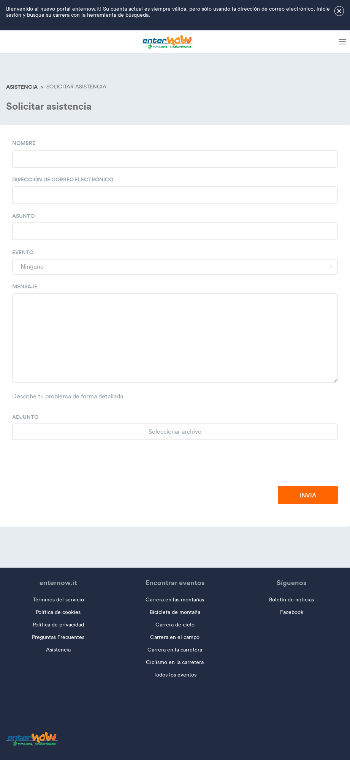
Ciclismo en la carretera (175, 662)
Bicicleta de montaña (175, 612)
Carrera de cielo (175, 625)
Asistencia (22, 86)
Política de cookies (58, 612)
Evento (22, 252)
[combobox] (175, 267)
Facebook (291, 612)
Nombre (23, 143)
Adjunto (25, 417)
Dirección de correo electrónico (62, 179)
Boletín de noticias (291, 599)
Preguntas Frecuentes (58, 637)
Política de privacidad (58, 625)
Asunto (23, 216)
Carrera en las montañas (175, 599)
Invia (307, 495)
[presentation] (280, 463)
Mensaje (24, 286)
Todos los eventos (175, 675)
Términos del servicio (58, 599)
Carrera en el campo (175, 637)
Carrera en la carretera (174, 650)
